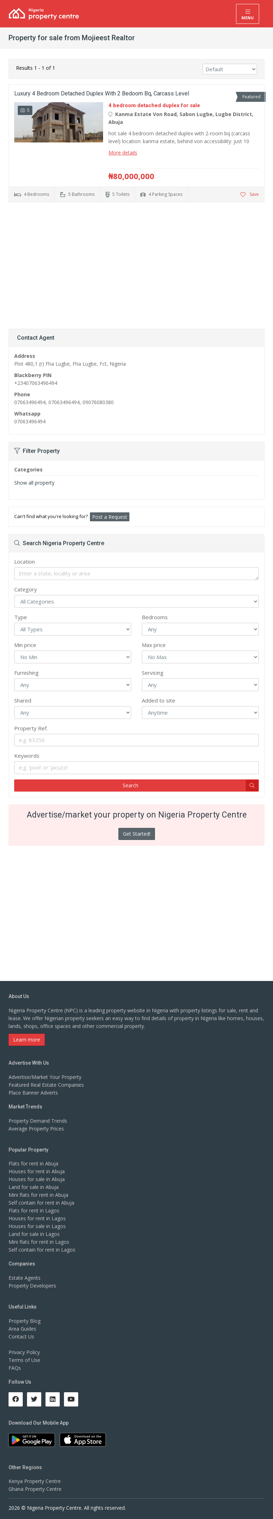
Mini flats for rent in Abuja (38, 1194)
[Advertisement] (136, 263)
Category (25, 589)
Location (24, 561)
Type (20, 617)
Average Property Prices (36, 1128)
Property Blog (25, 1320)
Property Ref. (31, 728)
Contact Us (21, 1336)
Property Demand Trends (38, 1120)
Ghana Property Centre (35, 1489)
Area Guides (22, 1328)
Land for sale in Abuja (34, 1187)
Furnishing (26, 672)
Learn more (26, 1039)
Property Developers (32, 1285)
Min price (25, 644)
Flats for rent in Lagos (34, 1210)
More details (122, 152)
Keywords (26, 755)
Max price (154, 644)
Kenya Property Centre (35, 1481)
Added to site (158, 700)
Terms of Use (24, 1360)
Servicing (153, 672)
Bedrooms (155, 617)
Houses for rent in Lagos (37, 1218)
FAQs (15, 1367)
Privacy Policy (24, 1352)
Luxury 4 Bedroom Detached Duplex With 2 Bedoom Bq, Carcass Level (101, 93)
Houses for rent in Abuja (37, 1171)
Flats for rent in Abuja (33, 1163)
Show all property (34, 482)
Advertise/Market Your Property (45, 1077)
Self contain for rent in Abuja (41, 1202)
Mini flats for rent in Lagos (39, 1241)
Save (249, 194)
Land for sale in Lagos (34, 1234)
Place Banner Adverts (33, 1092)
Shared (22, 700)
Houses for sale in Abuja (37, 1179)
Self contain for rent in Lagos (42, 1249)
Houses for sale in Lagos (37, 1226)
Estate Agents (25, 1277)
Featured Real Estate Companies (46, 1084)
